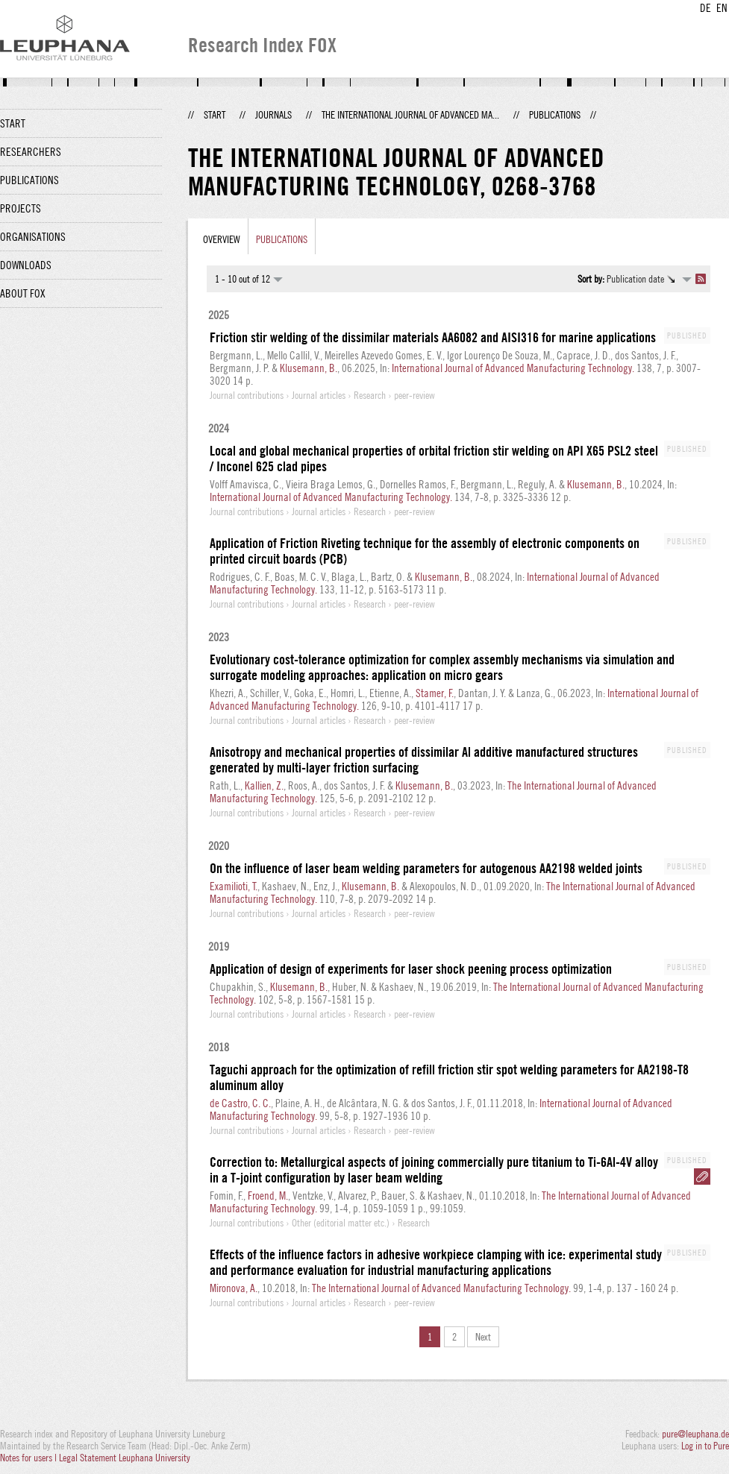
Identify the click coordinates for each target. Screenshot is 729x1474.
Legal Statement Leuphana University (124, 1458)
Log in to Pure (705, 1446)
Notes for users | (29, 1458)
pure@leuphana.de (695, 1434)
